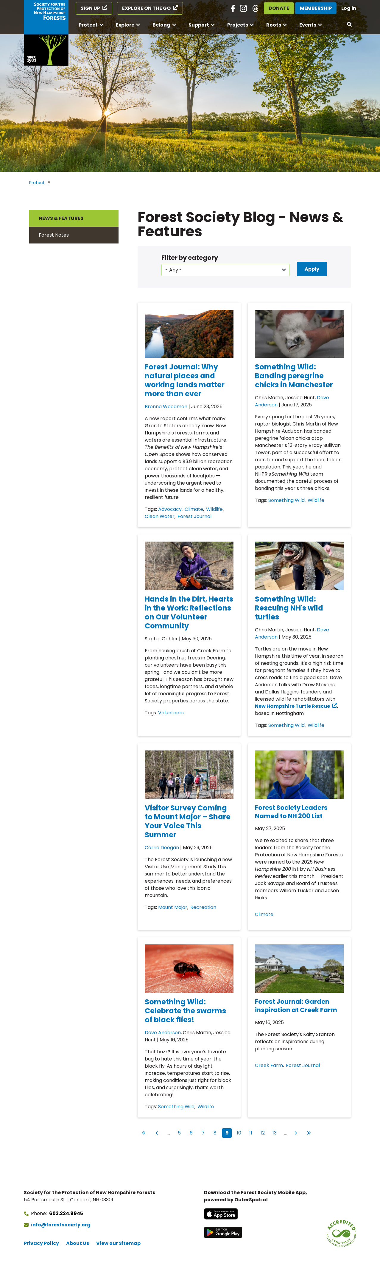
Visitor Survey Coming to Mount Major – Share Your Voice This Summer (188, 821)
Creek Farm (269, 1065)
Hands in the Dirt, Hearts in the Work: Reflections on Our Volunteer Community (189, 612)
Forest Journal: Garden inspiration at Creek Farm (296, 1005)
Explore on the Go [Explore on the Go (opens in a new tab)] (146, 8)
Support (199, 24)
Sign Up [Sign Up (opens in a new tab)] (90, 8)
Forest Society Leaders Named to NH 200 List (291, 811)
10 (240, 1132)
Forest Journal (194, 516)
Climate (194, 509)
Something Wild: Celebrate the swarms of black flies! (185, 1011)
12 (264, 1132)
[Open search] (349, 24)
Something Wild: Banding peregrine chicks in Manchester (294, 376)
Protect (88, 24)
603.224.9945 (66, 1213)
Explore (125, 24)
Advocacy (170, 509)
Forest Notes (54, 235)
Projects (237, 24)
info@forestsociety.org (61, 1224)
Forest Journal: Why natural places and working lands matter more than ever (185, 380)
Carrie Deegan (162, 847)
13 (275, 1132)
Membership (316, 8)
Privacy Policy (41, 1243)
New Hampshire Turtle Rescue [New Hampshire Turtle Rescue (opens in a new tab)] (292, 706)
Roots (273, 24)
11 (252, 1132)
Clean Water (160, 516)
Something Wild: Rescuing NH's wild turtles (289, 608)
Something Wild (286, 500)
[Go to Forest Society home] (46, 33)
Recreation (203, 907)
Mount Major (172, 907)
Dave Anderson (163, 1032)
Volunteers (171, 712)
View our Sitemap (118, 1243)
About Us (77, 1243)
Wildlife (214, 509)
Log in (348, 8)
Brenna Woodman (166, 406)
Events (307, 24)
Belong (161, 24)
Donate (279, 8)
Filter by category (189, 257)
